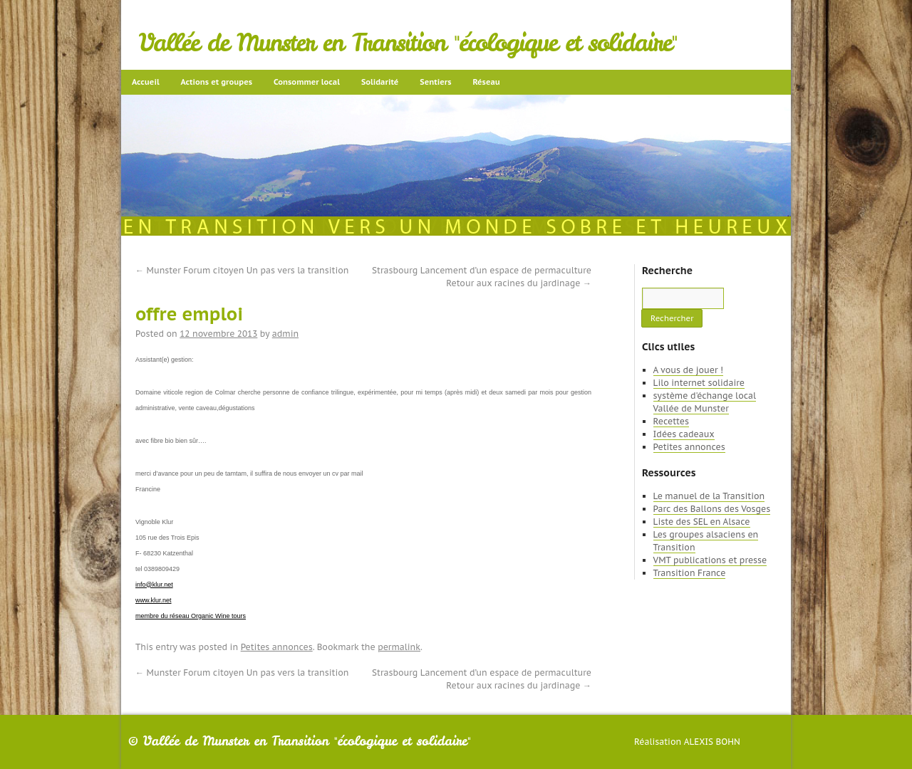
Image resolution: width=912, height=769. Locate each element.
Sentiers (435, 82)
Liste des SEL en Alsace (701, 521)
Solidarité (379, 82)
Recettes (671, 421)
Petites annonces (277, 647)
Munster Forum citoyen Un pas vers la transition (242, 270)
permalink (399, 647)
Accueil (146, 82)
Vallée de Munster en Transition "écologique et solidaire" (408, 42)
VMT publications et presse (710, 560)
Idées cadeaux (684, 434)
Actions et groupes (216, 82)
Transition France (689, 572)
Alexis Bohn (712, 741)
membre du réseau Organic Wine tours (190, 615)
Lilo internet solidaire (699, 382)
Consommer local (307, 82)
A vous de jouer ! (688, 370)
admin (285, 333)
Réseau (485, 82)
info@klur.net (154, 584)
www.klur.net (153, 600)
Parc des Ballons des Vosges (712, 508)
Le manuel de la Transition (709, 496)
